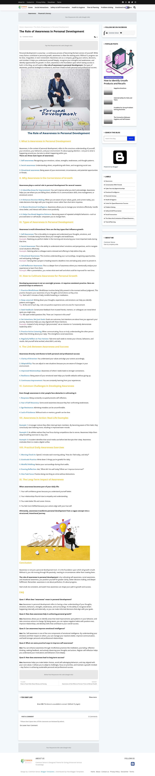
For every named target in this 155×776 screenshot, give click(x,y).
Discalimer (51, 2)
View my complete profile (111, 244)
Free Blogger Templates (75, 772)
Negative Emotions (120, 88)
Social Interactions (41, 7)
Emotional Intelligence (112, 192)
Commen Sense (114, 33)
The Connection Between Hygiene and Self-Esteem (122, 118)
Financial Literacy (44, 13)
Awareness (32, 13)
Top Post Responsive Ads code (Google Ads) (58, 45)
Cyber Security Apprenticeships (115, 188)
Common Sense (109, 242)
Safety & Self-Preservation (60, 7)
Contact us (30, 2)
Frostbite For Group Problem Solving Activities (123, 108)
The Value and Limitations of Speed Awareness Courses (120, 218)
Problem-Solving (107, 7)
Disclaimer (124, 772)
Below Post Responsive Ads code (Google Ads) (58, 675)
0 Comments (92, 716)
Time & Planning (93, 7)
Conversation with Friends (113, 185)
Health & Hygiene (78, 7)
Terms (59, 2)
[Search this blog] (115, 138)
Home (30, 7)
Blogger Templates (47, 772)
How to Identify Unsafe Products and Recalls (116, 82)
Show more (93, 697)
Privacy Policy (41, 2)
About (98, 772)
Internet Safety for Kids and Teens (123, 99)
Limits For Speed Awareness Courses (116, 203)
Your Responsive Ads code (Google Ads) (77, 17)
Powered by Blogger (120, 166)
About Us (21, 2)
